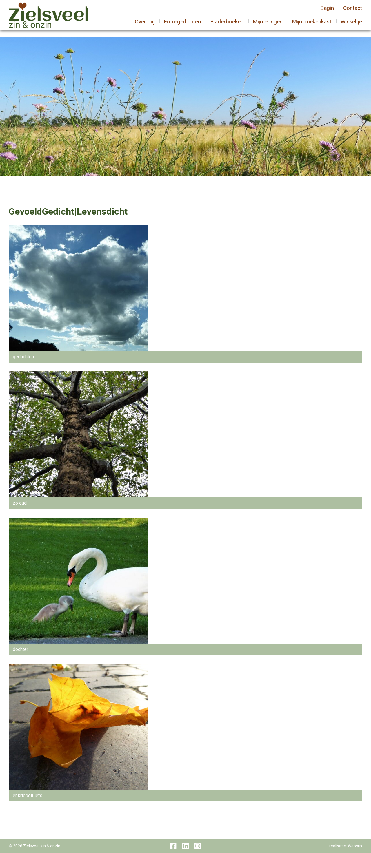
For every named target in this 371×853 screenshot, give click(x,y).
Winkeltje (351, 25)
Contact (352, 11)
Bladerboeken (226, 25)
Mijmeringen (268, 25)
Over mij (144, 25)
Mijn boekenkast (311, 25)
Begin (327, 11)
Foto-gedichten (182, 25)
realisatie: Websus (345, 846)
